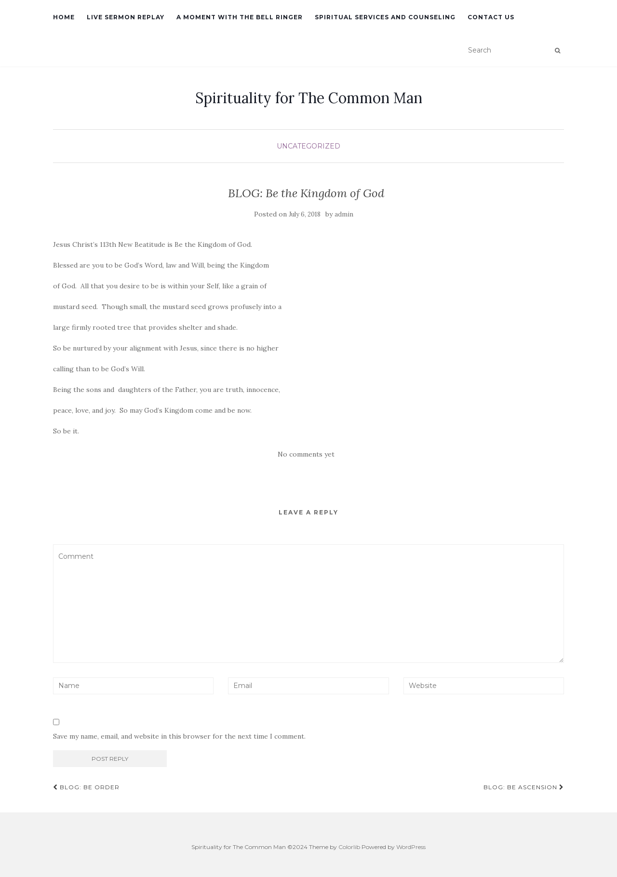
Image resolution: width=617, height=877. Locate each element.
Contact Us (491, 17)
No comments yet (306, 454)
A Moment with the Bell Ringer (239, 17)
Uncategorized (308, 146)
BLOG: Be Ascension (523, 787)
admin (344, 214)
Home (64, 17)
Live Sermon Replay (125, 17)
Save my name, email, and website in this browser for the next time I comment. (179, 736)
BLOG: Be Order (86, 787)
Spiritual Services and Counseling (385, 17)
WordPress (411, 846)
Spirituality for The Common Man (308, 98)
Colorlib (349, 846)
